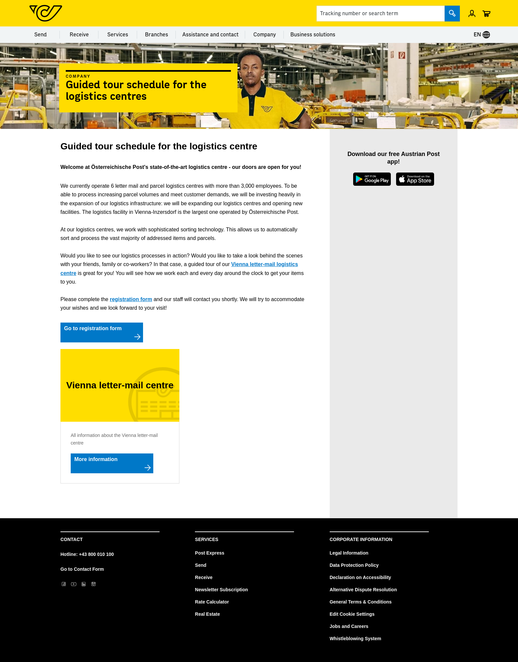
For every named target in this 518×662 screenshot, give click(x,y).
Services (117, 34)
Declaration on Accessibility (360, 577)
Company (264, 34)
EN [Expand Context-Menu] (482, 35)
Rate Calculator (212, 601)
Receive (79, 34)
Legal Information (349, 553)
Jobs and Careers (349, 626)
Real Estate (207, 614)
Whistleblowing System (355, 638)
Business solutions (312, 34)
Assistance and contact (210, 34)
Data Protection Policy (354, 565)
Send (40, 34)
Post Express (209, 553)
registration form (131, 299)
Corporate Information (361, 539)
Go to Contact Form (82, 569)
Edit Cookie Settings (352, 614)
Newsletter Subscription (221, 589)
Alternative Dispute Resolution (363, 589)
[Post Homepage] (45, 13)
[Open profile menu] (472, 13)
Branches (156, 34)
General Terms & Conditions (361, 601)
